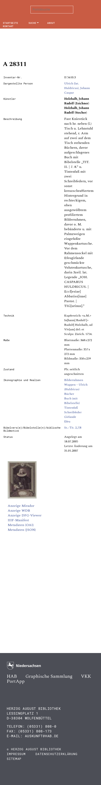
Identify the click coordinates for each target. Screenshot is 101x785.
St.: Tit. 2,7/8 (72, 427)
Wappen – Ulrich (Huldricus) (76, 387)
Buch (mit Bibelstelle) (72, 400)
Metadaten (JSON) (22, 529)
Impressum (16, 754)
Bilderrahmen (73, 380)
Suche (32, 22)
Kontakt (8, 26)
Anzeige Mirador (21, 505)
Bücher (69, 394)
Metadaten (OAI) (21, 525)
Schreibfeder (73, 412)
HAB (12, 676)
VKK (86, 676)
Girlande (70, 417)
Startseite (10, 22)
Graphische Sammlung (48, 676)
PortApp (16, 681)
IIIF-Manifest (18, 520)
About (51, 22)
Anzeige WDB (19, 510)
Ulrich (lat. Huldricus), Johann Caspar (77, 88)
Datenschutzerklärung (56, 754)
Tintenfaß (71, 407)
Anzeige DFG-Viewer (24, 515)
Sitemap (14, 759)
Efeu (67, 421)
